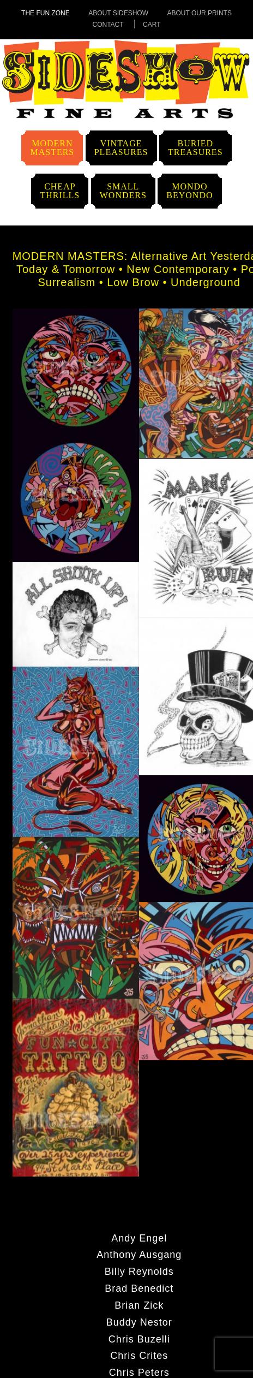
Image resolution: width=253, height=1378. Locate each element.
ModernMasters (52, 148)
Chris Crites (139, 1355)
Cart (151, 24)
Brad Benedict (139, 1287)
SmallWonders (123, 191)
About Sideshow (118, 13)
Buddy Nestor (139, 1321)
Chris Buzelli (139, 1338)
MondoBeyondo (189, 191)
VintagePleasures (121, 148)
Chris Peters (139, 1372)
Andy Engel (139, 1237)
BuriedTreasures (195, 148)
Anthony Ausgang (139, 1254)
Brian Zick (139, 1304)
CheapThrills (60, 191)
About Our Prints (199, 13)
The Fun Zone (45, 13)
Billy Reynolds (139, 1271)
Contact (107, 24)
